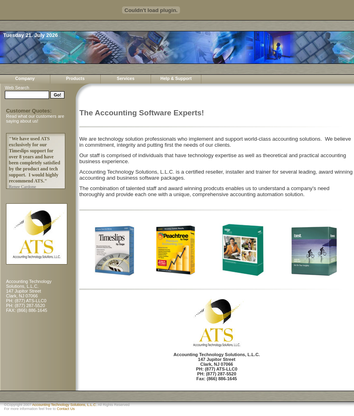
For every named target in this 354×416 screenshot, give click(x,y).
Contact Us (66, 409)
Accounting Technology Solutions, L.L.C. (64, 405)
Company (25, 78)
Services (126, 78)
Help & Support (176, 78)
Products (75, 78)
